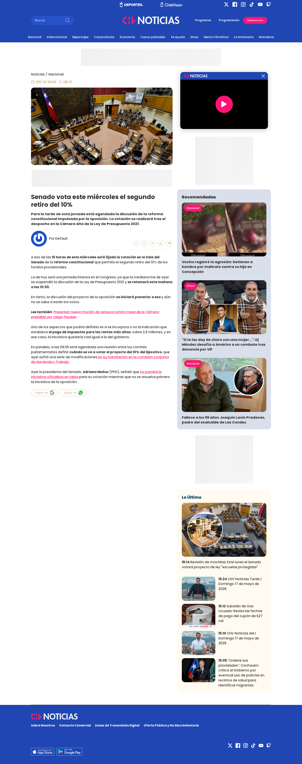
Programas (203, 20)
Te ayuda (178, 37)
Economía (127, 37)
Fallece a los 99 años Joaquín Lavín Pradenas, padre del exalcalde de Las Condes (223, 420)
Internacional (57, 37)
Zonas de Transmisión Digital (117, 725)
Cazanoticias (104, 37)
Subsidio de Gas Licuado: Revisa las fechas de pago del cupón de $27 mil (240, 613)
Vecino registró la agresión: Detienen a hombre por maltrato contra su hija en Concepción (217, 266)
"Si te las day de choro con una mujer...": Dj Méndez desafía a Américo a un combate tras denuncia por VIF (224, 344)
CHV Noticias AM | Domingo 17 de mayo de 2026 (238, 638)
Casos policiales (152, 37)
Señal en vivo (255, 20)
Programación (229, 20)
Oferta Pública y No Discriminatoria (171, 725)
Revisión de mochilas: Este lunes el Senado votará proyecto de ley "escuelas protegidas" (221, 564)
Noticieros (266, 37)
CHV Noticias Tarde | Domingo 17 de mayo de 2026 (240, 584)
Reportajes (80, 37)
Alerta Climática (216, 37)
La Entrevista (243, 37)
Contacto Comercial (75, 725)
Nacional (34, 37)
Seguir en (44, 392)
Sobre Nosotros (43, 725)
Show (194, 37)
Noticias (38, 74)
